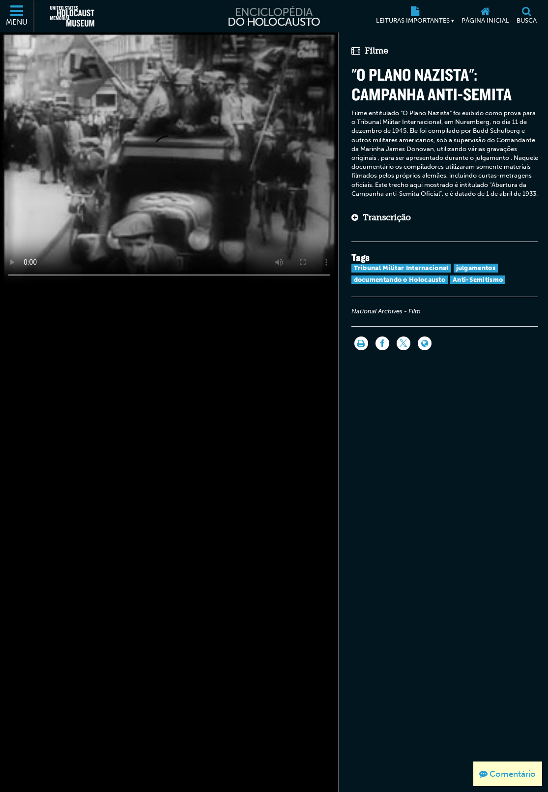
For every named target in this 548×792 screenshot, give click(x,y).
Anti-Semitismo (478, 279)
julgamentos (475, 268)
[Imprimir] (361, 343)
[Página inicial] (485, 16)
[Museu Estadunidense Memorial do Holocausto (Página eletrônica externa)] (72, 16)
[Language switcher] (425, 343)
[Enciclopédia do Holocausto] (273, 16)
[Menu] (17, 16)
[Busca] (526, 16)
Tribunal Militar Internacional (401, 268)
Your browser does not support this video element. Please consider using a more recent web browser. (169, 159)
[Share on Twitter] (403, 343)
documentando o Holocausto (400, 279)
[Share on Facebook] (382, 343)
